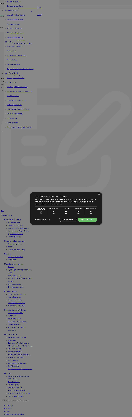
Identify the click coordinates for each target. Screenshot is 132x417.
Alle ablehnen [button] (68, 219)
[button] (42, 220)
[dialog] (66, 208)
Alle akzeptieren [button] (87, 219)
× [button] (99, 194)
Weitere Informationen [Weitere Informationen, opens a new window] (55, 204)
